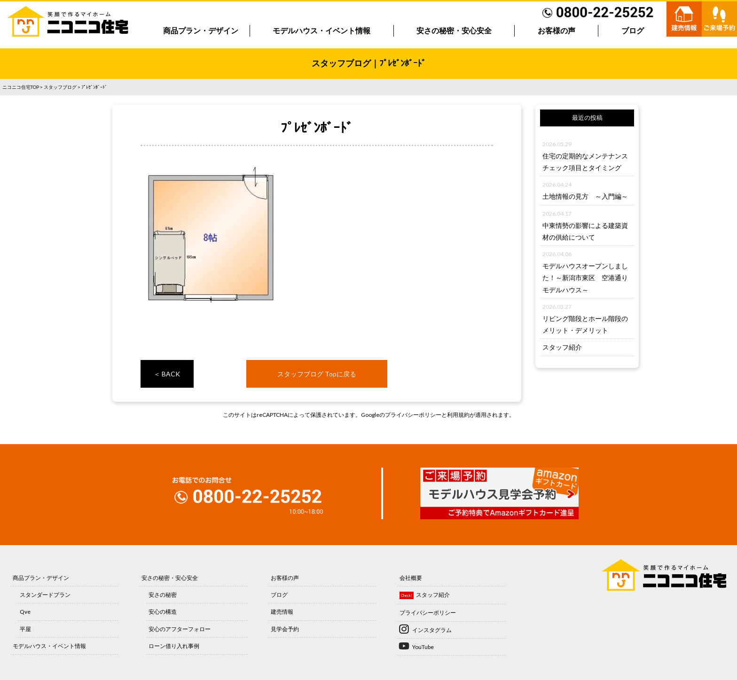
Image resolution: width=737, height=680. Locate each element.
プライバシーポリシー (413, 414)
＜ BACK (167, 374)
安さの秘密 (163, 594)
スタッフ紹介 (562, 347)
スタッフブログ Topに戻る (316, 374)
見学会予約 (285, 629)
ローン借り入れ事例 (174, 645)
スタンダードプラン (45, 594)
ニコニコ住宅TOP (20, 87)
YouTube (423, 646)
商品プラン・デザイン (200, 31)
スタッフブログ (60, 87)
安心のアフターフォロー (180, 629)
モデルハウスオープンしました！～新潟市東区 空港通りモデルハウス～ (585, 277)
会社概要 (411, 577)
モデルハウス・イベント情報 (321, 31)
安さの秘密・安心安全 (454, 31)
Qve (25, 611)
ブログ (632, 31)
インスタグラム (432, 629)
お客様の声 (556, 31)
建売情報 (282, 611)
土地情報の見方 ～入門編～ (585, 196)
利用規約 (458, 414)
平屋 (25, 629)
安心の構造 (163, 611)
